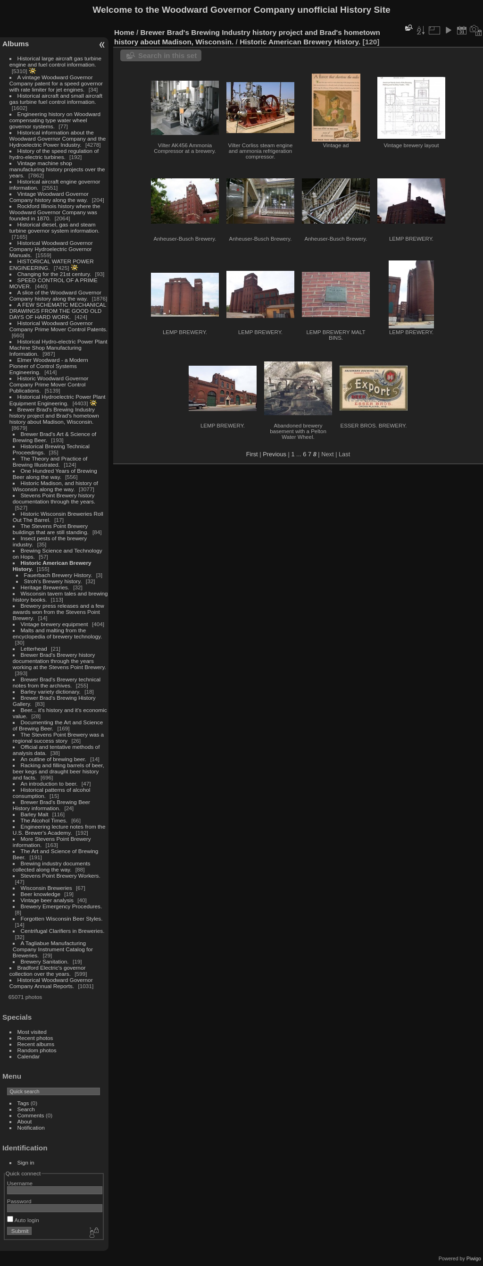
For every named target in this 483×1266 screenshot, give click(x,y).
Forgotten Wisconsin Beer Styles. (62, 918)
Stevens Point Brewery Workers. (60, 875)
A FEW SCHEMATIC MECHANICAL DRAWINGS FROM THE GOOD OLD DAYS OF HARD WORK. (57, 311)
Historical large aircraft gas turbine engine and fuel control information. (55, 61)
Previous (274, 454)
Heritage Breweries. (45, 587)
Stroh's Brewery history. (53, 581)
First (252, 454)
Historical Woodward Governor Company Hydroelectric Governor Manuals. (51, 249)
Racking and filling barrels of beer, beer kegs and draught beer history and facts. (58, 771)
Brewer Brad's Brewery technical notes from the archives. (56, 682)
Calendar (28, 1056)
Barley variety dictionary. (51, 691)
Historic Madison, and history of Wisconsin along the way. (55, 486)
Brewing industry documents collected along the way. (52, 866)
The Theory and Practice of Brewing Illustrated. (50, 461)
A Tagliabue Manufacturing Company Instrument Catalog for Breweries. (53, 949)
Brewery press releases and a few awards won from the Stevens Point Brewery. (58, 612)
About (24, 1121)
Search (26, 1109)
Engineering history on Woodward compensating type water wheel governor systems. (54, 120)
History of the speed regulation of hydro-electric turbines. (54, 154)
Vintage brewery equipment (54, 624)
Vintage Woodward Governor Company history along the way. (49, 197)
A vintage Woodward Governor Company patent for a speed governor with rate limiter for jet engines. (56, 83)
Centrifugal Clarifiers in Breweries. (63, 931)
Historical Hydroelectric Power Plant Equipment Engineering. (57, 400)
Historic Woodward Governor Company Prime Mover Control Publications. (49, 384)
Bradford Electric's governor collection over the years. (47, 970)
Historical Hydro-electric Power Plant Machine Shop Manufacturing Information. (58, 347)
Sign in (25, 1162)
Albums (15, 44)
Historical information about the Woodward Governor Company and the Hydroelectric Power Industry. (57, 138)
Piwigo (473, 1258)
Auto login (23, 1220)
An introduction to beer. (49, 783)
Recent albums (35, 1044)
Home (124, 32)
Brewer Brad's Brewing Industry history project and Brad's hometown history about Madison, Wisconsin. (54, 415)
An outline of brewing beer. (53, 759)
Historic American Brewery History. (300, 42)
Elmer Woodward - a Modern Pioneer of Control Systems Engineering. (48, 366)
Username (20, 1183)
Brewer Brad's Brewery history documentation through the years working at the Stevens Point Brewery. (59, 661)
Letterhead (34, 649)
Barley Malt (35, 814)
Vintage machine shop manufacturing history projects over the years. (57, 169)
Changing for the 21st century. (54, 274)
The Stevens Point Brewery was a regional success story (58, 737)
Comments (30, 1115)
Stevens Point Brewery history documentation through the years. (54, 498)
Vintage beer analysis (47, 900)
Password (19, 1201)
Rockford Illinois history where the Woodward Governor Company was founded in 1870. (54, 212)
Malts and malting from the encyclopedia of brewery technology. (57, 633)
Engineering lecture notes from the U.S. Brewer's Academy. (59, 829)
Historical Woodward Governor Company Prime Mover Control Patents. (58, 326)
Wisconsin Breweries (46, 888)
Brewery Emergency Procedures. (61, 906)
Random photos (37, 1050)
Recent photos (35, 1038)
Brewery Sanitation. (45, 961)
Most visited (32, 1032)
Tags (23, 1103)
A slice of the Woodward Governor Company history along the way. (55, 295)
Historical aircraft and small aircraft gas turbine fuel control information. (55, 98)
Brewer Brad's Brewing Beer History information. (51, 805)
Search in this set (167, 55)
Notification (31, 1127)
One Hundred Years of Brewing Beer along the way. (55, 474)
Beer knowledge (40, 894)
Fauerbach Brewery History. (58, 575)
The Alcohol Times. (44, 820)
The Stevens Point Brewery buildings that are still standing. (51, 529)
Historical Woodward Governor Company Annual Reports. (51, 983)
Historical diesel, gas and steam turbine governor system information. (54, 227)
